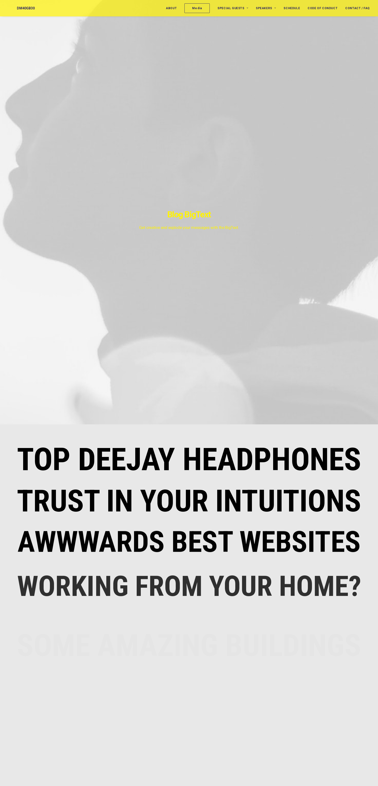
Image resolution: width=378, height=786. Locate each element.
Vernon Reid (207, 707)
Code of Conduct (323, 8)
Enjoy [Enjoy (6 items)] (341, 696)
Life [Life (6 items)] (340, 704)
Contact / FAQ (357, 8)
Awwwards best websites (189, 232)
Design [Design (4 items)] (325, 696)
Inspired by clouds (151, 711)
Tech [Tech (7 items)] (353, 719)
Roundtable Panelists (278, 712)
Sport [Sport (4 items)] (324, 719)
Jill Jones (205, 719)
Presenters (270, 704)
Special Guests (232, 8)
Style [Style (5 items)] (340, 719)
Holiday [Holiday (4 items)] (325, 704)
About (171, 8)
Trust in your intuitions (189, 184)
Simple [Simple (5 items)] (340, 712)
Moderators (271, 696)
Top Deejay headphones (189, 143)
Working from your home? (158, 733)
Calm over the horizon (155, 726)
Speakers (266, 8)
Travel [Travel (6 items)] (325, 727)
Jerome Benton (210, 696)
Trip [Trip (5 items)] (340, 727)
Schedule (292, 8)
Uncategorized (273, 740)
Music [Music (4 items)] (324, 712)
